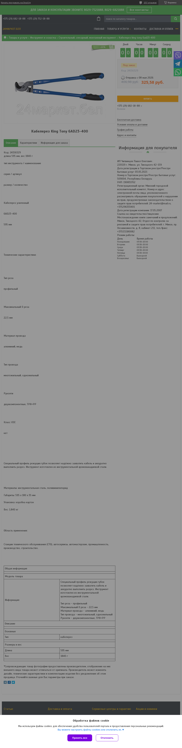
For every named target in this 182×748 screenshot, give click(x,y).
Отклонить (107, 737)
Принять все (79, 737)
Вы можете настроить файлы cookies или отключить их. (90, 729)
